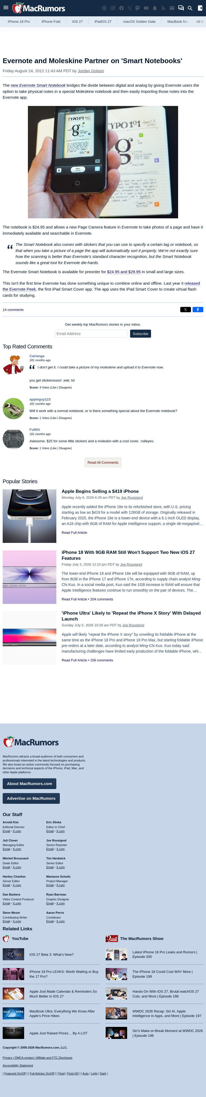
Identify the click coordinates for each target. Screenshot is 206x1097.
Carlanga (37, 356)
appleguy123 (40, 399)
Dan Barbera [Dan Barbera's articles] (11, 894)
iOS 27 (77, 22)
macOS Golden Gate (139, 22)
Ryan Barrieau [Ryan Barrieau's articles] (56, 894)
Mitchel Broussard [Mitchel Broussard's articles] (15, 858)
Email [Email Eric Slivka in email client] (50, 831)
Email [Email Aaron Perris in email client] (50, 921)
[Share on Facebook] (198, 309)
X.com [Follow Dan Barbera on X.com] (17, 903)
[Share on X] (185, 309)
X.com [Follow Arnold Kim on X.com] (17, 831)
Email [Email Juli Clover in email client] (6, 849)
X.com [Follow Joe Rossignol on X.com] (60, 849)
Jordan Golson (91, 70)
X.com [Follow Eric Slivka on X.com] (60, 831)
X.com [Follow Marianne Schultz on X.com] (60, 885)
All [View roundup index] (199, 22)
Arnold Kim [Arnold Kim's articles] (11, 822)
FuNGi (35, 430)
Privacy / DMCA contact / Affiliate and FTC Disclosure (37, 1057)
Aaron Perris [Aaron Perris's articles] (55, 912)
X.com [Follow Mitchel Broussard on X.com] (17, 867)
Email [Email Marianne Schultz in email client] (50, 885)
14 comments (13, 310)
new (38, 85)
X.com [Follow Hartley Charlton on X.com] (17, 885)
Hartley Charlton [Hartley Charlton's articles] (14, 876)
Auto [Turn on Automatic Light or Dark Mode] (86, 1073)
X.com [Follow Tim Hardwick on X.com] (60, 867)
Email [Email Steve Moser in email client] (6, 921)
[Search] (192, 8)
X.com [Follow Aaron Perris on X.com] (60, 921)
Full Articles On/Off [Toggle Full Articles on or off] (42, 1073)
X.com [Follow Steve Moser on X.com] (17, 921)
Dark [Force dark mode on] (103, 1073)
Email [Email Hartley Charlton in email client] (6, 885)
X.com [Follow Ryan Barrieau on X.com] (60, 903)
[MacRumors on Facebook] (121, 8)
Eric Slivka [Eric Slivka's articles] (53, 822)
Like (54, 387)
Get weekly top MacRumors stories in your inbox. (103, 324)
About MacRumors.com (29, 783)
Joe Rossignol (132, 498)
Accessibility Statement (18, 1065)
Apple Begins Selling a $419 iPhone (100, 491)
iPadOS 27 (103, 22)
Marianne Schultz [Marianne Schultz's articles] (58, 876)
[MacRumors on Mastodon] (137, 8)
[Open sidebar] (200, 9)
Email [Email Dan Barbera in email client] (6, 903)
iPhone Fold (51, 22)
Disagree (65, 387)
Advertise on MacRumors (31, 798)
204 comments (101, 599)
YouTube (20, 938)
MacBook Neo (178, 22)
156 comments (101, 660)
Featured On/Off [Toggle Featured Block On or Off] (14, 1073)
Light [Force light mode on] (94, 1073)
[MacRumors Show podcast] (104, 8)
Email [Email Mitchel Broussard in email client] (6, 867)
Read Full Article (74, 533)
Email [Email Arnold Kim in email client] (6, 831)
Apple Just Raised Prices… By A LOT (58, 1033)
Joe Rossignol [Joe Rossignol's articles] (56, 840)
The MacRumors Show (141, 938)
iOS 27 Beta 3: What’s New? (52, 955)
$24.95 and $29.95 (124, 271)
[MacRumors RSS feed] (163, 8)
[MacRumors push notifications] (154, 8)
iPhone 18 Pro (19, 22)
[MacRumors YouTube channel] (146, 8)
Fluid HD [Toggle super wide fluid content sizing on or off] (73, 1073)
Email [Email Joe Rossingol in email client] (50, 849)
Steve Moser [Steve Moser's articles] (11, 912)
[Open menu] (6, 8)
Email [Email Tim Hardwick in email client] (50, 867)
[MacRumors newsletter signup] (172, 8)
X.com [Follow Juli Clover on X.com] (17, 849)
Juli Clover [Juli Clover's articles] (10, 840)
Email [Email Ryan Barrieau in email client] (50, 903)
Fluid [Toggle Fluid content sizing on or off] (61, 1073)
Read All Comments (103, 462)
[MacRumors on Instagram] (113, 8)
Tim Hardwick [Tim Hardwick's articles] (55, 858)
